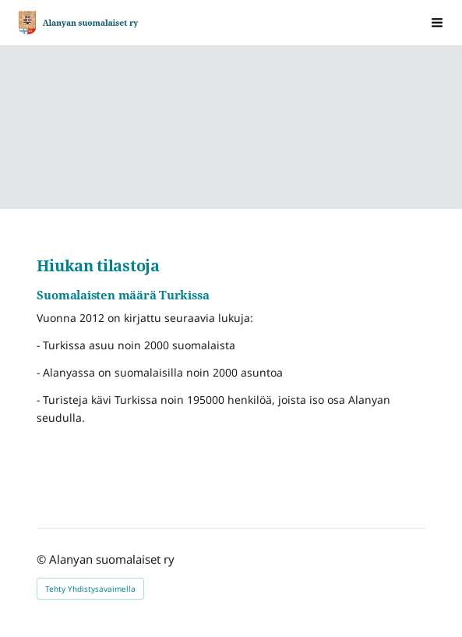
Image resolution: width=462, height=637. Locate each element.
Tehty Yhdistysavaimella (90, 588)
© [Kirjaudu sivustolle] (43, 559)
